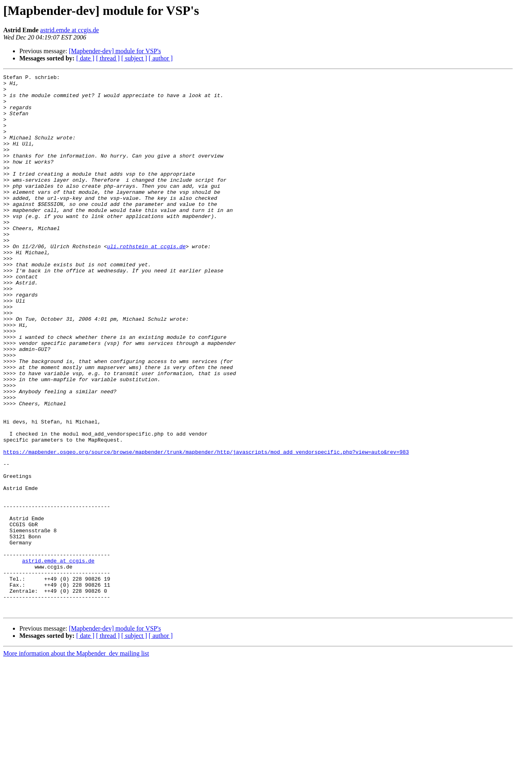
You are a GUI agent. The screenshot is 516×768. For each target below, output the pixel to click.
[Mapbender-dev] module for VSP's (115, 51)
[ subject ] (134, 58)
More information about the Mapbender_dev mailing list (76, 761)
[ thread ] (108, 58)
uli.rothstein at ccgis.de (146, 281)
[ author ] (161, 58)
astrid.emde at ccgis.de (69, 30)
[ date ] (85, 58)
